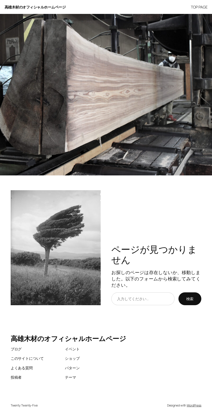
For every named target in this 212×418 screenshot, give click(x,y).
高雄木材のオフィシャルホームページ (35, 7)
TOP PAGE (199, 7)
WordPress (194, 405)
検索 (190, 298)
